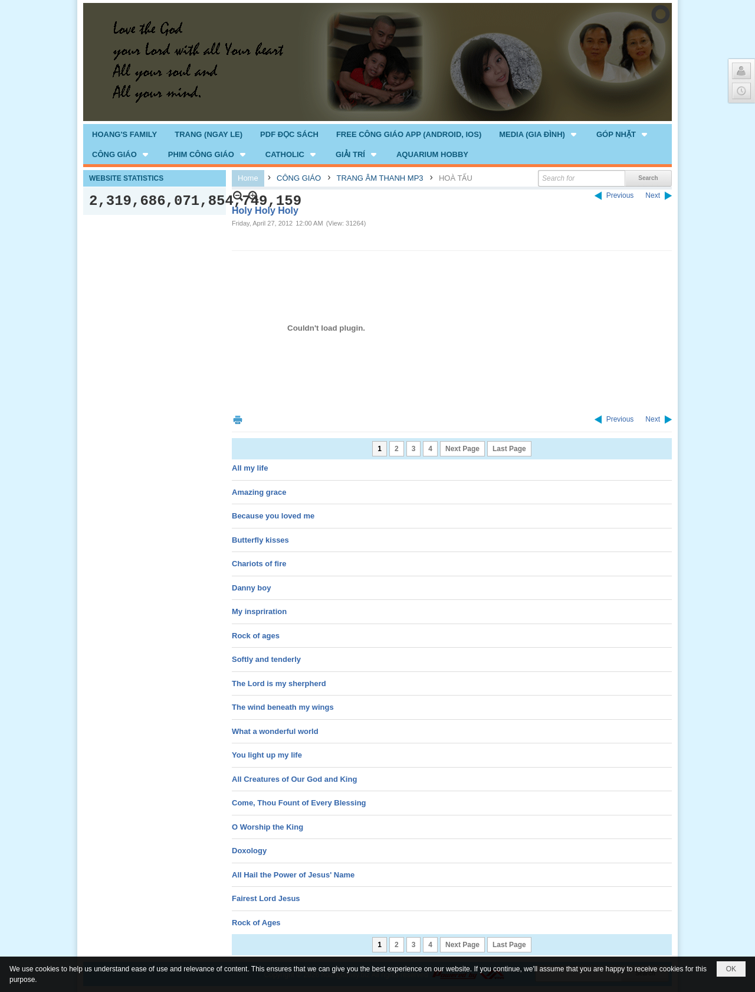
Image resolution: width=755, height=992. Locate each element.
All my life (250, 468)
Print (238, 419)
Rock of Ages (256, 922)
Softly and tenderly (266, 659)
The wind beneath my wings (283, 707)
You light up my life (267, 754)
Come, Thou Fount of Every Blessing (299, 802)
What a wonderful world (275, 731)
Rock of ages (256, 635)
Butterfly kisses (260, 540)
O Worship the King (267, 827)
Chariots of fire (259, 563)
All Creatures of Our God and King (294, 779)
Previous (620, 195)
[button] (538, 134)
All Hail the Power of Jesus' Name (293, 874)
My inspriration (259, 611)
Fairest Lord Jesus (266, 898)
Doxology (249, 850)
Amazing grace (259, 492)
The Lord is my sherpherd (279, 683)
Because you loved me (273, 515)
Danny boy (251, 587)
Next (652, 195)
